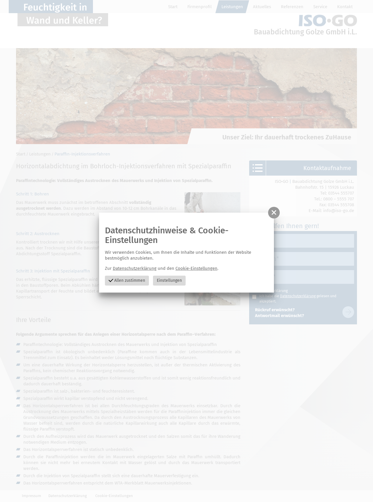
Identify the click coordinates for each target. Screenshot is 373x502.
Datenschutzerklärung (134, 268)
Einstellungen (169, 280)
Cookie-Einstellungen (196, 268)
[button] (274, 212)
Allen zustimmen (126, 280)
